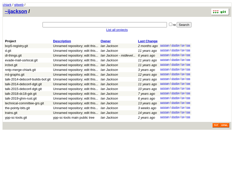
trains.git (11, 113)
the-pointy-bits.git (17, 108)
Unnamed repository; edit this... (75, 46)
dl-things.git (13, 55)
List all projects (117, 30)
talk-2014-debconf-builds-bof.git (28, 79)
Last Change (147, 41)
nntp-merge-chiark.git (20, 70)
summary (164, 45)
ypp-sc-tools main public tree (73, 117)
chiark (7, 5)
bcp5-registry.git (16, 46)
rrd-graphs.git (14, 74)
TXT (216, 125)
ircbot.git (11, 65)
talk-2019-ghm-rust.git (21, 98)
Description (62, 41)
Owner (106, 41)
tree (188, 45)
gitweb (19, 5)
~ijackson (16, 11)
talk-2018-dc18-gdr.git (21, 94)
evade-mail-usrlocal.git (21, 60)
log (182, 45)
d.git (8, 51)
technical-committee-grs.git (24, 103)
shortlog (175, 45)
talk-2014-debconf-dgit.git (23, 84)
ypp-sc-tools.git (16, 117)
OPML (224, 125)
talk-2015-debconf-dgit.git (23, 89)
